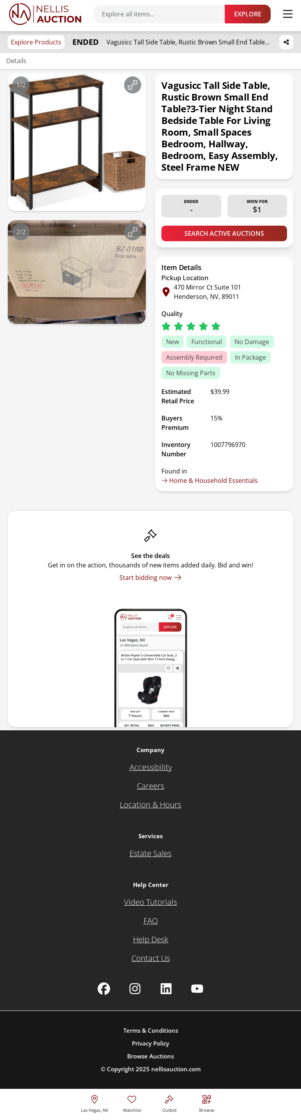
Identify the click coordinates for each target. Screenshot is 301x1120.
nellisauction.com (176, 1069)
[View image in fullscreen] (132, 85)
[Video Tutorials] (150, 902)
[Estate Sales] (151, 853)
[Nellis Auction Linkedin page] (166, 988)
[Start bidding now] (150, 577)
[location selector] (94, 1102)
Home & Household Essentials (209, 480)
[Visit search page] (206, 1102)
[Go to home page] (45, 14)
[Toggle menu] (287, 14)
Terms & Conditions (150, 1030)
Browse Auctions (150, 1056)
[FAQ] (151, 920)
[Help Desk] (150, 939)
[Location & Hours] (150, 804)
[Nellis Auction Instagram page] (135, 988)
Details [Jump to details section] (16, 61)
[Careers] (150, 786)
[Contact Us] (150, 958)
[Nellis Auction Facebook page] (104, 988)
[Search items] (163, 14)
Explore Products (36, 42)
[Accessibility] (151, 767)
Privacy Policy (150, 1043)
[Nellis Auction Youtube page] (197, 988)
